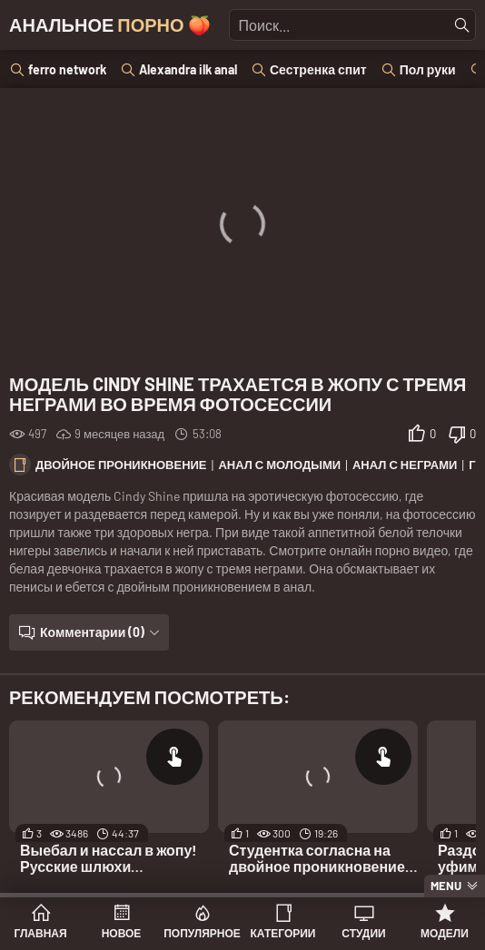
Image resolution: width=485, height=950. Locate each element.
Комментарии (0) (92, 632)
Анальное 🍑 (110, 24)
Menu (446, 885)
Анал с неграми (404, 464)
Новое (122, 932)
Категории (283, 932)
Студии (363, 932)
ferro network (67, 69)
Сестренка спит (318, 69)
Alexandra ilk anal (188, 69)
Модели (445, 932)
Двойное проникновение (121, 464)
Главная (40, 932)
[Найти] (462, 25)
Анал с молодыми (279, 464)
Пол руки (428, 69)
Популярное (202, 932)
